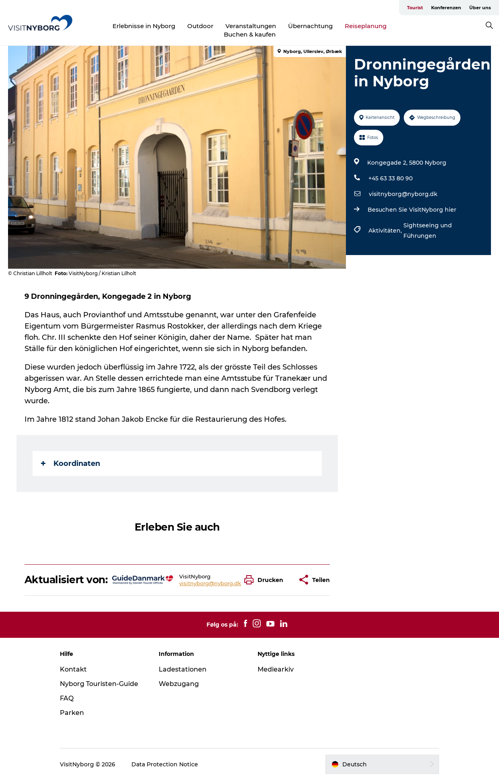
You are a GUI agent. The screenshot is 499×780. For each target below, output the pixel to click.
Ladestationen (183, 669)
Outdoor (200, 26)
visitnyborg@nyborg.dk (403, 194)
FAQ (67, 698)
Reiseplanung (366, 26)
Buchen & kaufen (250, 34)
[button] (265, 579)
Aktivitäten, (385, 230)
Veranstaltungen (250, 26)
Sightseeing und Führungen (427, 230)
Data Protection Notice (164, 764)
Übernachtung (310, 26)
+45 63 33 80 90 (390, 178)
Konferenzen (446, 7)
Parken (72, 713)
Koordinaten (70, 463)
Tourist (415, 7)
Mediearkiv (276, 669)
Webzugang (179, 684)
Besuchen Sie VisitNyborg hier (412, 209)
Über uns (480, 7)
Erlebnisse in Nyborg (143, 26)
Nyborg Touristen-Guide (99, 684)
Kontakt (73, 669)
